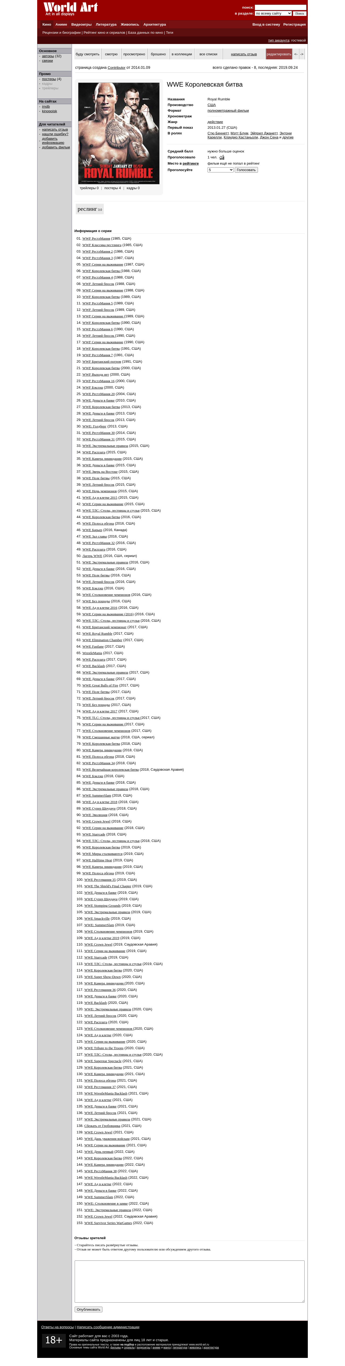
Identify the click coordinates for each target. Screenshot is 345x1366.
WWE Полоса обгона (98, 523)
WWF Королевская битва (101, 271)
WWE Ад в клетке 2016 (100, 608)
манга (167, 1355)
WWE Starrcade (93, 834)
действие (215, 122)
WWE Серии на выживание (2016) (108, 614)
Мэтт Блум (239, 133)
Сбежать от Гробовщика (102, 1126)
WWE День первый (98, 1152)
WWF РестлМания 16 (98, 381)
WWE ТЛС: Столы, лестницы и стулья (111, 510)
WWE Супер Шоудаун (99, 808)
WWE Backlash (93, 666)
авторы (48, 56)
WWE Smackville (97, 918)
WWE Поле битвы (96, 478)
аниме (156, 1355)
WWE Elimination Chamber (102, 640)
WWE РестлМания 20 (98, 394)
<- (296, 54)
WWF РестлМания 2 (97, 251)
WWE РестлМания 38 (100, 1171)
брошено (158, 54)
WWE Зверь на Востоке (100, 472)
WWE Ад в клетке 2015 (100, 497)
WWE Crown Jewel (96, 821)
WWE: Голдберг (94, 426)
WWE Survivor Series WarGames (108, 1223)
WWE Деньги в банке (98, 400)
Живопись (130, 24)
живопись (195, 1355)
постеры (49, 79)
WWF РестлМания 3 (97, 258)
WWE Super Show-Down (102, 977)
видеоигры (143, 1355)
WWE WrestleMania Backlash (105, 1093)
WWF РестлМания (96, 238)
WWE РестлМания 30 (98, 433)
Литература (106, 24)
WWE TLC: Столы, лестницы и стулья (111, 718)
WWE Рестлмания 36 (100, 990)
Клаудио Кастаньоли (241, 137)
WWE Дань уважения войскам (107, 1139)
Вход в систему (266, 24)
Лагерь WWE (92, 556)
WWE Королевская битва (101, 407)
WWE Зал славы (94, 536)
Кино (46, 24)
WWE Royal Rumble (97, 633)
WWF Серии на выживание (102, 264)
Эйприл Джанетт (264, 133)
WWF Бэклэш (92, 387)
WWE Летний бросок (98, 420)
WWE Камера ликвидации (102, 459)
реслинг (87, 209)
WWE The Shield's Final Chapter (107, 886)
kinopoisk (49, 111)
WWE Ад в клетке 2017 (100, 711)
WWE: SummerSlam (99, 925)
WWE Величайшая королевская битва (110, 769)
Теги (169, 32)
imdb (46, 106)
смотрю (111, 54)
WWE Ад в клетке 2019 (101, 938)
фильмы (116, 1355)
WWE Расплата (93, 452)
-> (301, 54)
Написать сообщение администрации (108, 1335)
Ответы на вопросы (57, 1335)
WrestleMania (92, 653)
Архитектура (154, 24)
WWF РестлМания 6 (97, 329)
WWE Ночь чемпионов (99, 491)
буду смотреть (87, 54)
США (212, 105)
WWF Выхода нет (95, 374)
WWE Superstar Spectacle (103, 1061)
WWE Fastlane (93, 646)
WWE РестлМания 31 (98, 439)
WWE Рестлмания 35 (100, 880)
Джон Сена (269, 137)
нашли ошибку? (55, 134)
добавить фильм (56, 147)
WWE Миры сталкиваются (102, 854)
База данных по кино (145, 32)
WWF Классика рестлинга (102, 245)
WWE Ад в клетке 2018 (100, 802)
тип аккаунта (278, 40)
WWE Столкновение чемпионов (106, 595)
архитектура (211, 1355)
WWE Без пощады (96, 601)
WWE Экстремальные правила (105, 446)
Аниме (61, 24)
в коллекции (182, 54)
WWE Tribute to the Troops (103, 1048)
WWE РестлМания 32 (98, 543)
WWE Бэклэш (92, 588)
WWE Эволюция (95, 815)
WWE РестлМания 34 (98, 763)
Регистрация (294, 24)
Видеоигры (81, 24)
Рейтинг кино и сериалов (104, 32)
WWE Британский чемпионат (104, 627)
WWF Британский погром (101, 361)
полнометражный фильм (228, 110)
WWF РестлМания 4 (97, 277)
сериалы (129, 1355)
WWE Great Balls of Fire (100, 685)
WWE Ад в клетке (97, 1035)
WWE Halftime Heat (97, 860)
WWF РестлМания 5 (97, 303)
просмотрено (134, 54)
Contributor (117, 68)
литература (180, 1355)
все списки (208, 54)
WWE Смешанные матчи (101, 737)
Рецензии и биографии (61, 32)
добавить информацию (53, 141)
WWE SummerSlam (96, 795)
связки (47, 61)
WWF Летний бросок (98, 284)
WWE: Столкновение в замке (106, 1203)
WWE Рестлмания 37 (100, 1087)
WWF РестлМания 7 (97, 355)
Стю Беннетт (218, 133)
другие (288, 137)
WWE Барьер (92, 530)
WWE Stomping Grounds (102, 905)
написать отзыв (55, 129)
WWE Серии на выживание (102, 504)
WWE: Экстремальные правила (107, 1009)
